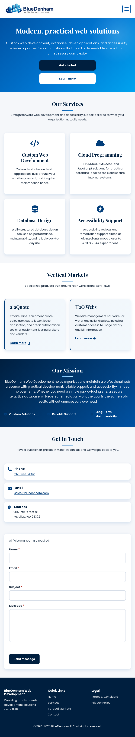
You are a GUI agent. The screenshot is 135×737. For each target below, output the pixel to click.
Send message (24, 659)
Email (14, 568)
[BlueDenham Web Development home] (29, 8)
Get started (67, 65)
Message (16, 606)
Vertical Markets (59, 709)
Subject (15, 587)
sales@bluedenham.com (31, 493)
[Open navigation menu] (126, 9)
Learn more (67, 79)
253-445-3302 (24, 474)
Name (14, 549)
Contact (53, 714)
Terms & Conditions (104, 697)
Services (53, 703)
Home (52, 697)
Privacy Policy (100, 703)
